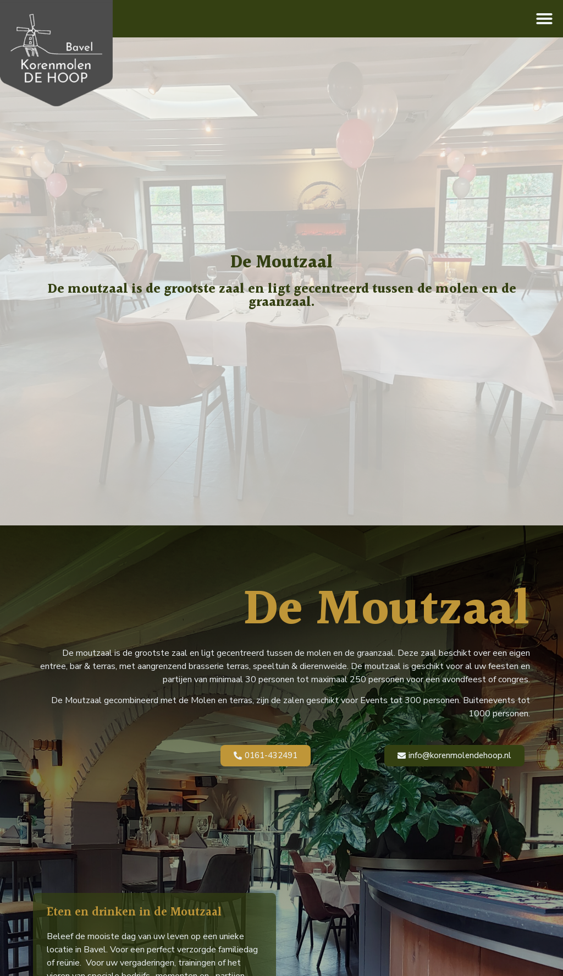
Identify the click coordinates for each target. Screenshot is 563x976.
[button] (544, 19)
